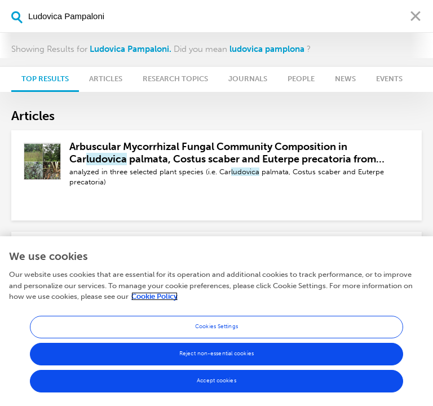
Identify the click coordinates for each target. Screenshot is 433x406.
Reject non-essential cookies (216, 353)
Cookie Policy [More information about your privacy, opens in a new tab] (154, 296)
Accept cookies (216, 380)
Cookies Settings (216, 326)
